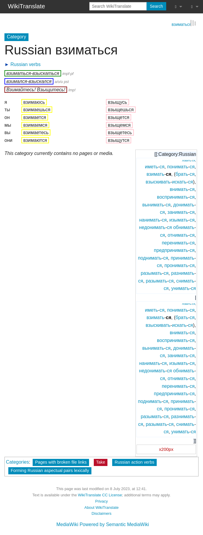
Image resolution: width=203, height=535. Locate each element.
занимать (177, 211)
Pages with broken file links (61, 461)
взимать (155, 173)
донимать (183, 204)
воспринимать (172, 196)
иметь (151, 166)
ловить (186, 160)
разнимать (182, 272)
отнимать (178, 234)
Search (156, 6)
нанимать (149, 219)
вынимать (153, 204)
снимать (185, 280)
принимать (182, 257)
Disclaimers (102, 513)
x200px (166, 448)
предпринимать (171, 249)
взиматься (181, 23)
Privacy (101, 501)
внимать (179, 189)
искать (179, 181)
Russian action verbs (134, 461)
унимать (180, 288)
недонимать (152, 227)
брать (181, 173)
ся (193, 160)
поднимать (150, 257)
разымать (151, 272)
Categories (17, 461)
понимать (177, 166)
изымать (178, 219)
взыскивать (158, 181)
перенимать (175, 242)
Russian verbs (25, 63)
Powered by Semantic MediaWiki (114, 524)
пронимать (176, 265)
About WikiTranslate (101, 507)
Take (100, 461)
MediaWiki (67, 524)
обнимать (183, 227)
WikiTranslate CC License (100, 494)
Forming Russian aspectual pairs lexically (50, 470)
